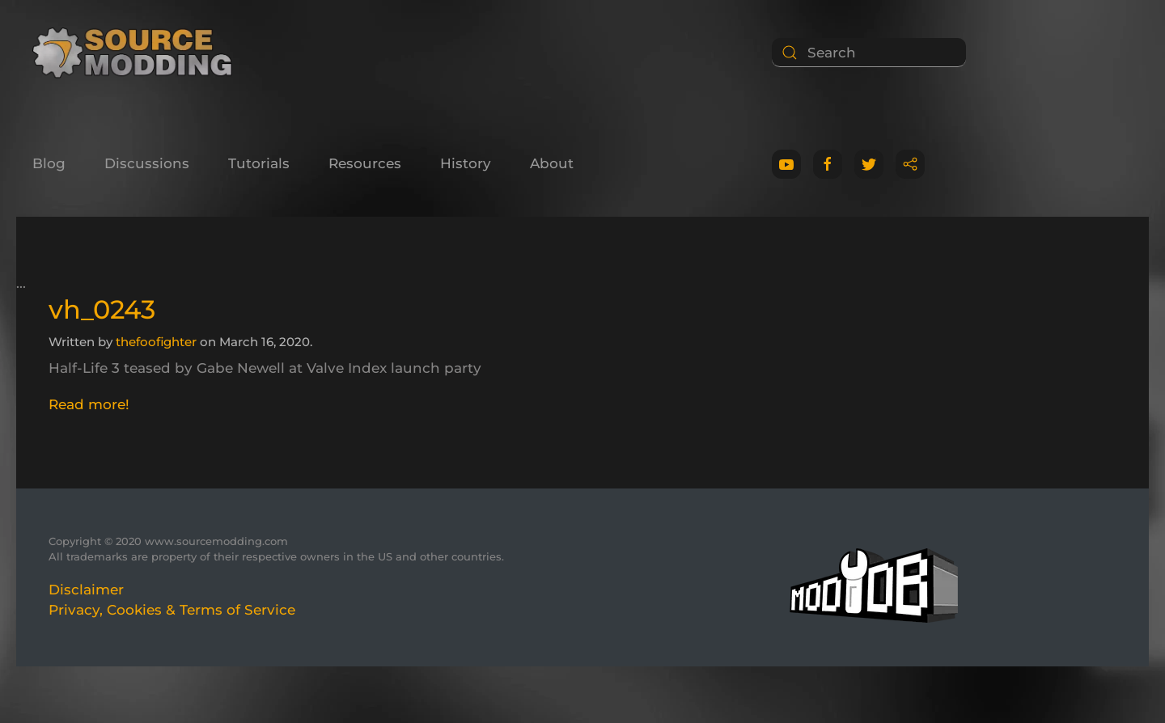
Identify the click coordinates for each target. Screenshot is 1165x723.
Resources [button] (364, 163)
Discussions (146, 163)
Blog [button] (49, 163)
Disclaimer (86, 589)
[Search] (869, 52)
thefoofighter (156, 341)
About (552, 163)
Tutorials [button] (259, 163)
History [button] (465, 163)
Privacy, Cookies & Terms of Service (172, 610)
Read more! (89, 404)
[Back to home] (138, 52)
